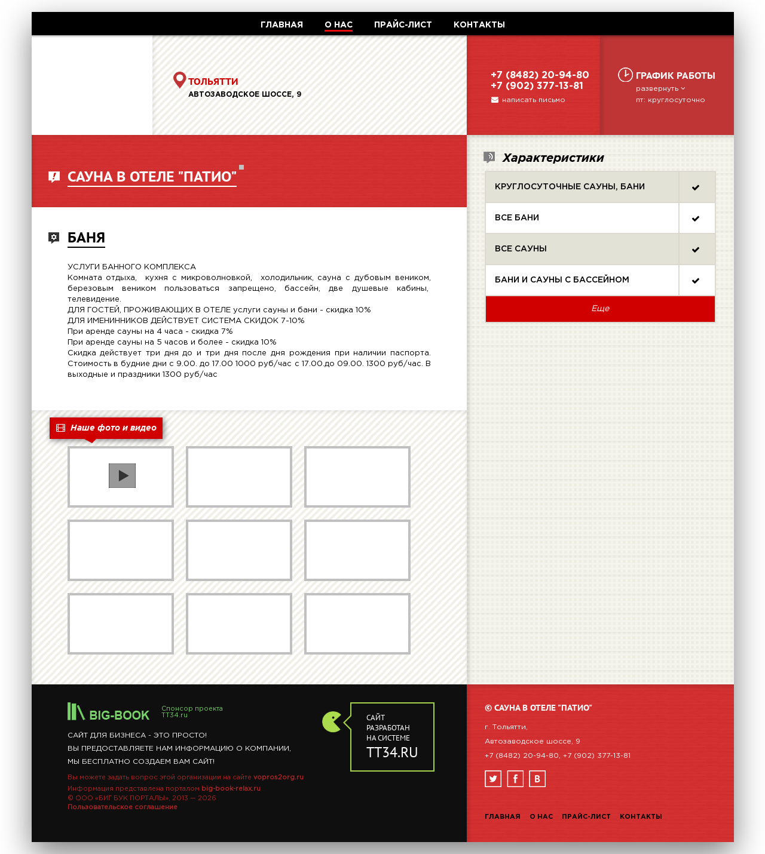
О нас (541, 817)
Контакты (641, 817)
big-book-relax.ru (231, 789)
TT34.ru (174, 715)
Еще (600, 308)
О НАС (339, 25)
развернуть (661, 88)
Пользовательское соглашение (123, 807)
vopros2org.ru (278, 778)
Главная (503, 817)
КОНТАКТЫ (479, 25)
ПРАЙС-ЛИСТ (403, 25)
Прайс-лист (586, 817)
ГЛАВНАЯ (282, 25)
